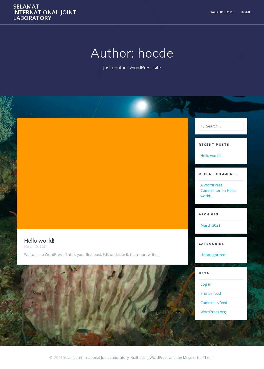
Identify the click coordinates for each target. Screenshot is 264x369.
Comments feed (213, 302)
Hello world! (39, 240)
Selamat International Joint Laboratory (44, 12)
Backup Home (222, 12)
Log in (205, 284)
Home (246, 12)
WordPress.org (213, 311)
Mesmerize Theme (198, 357)
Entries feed (210, 293)
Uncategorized (212, 254)
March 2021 (210, 225)
